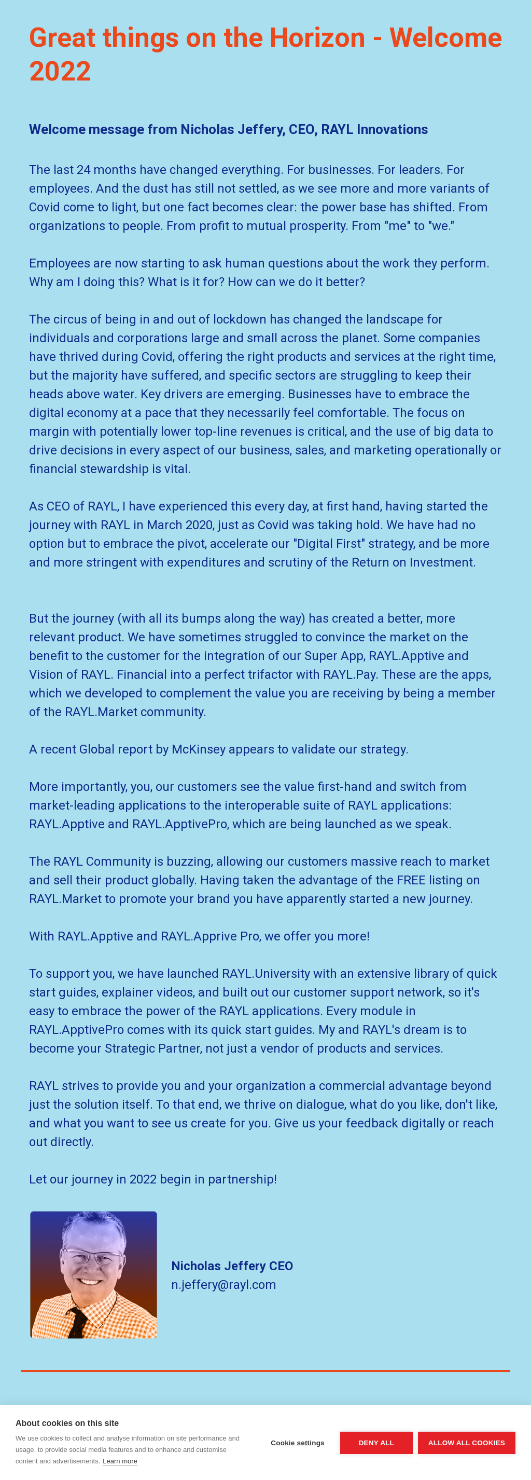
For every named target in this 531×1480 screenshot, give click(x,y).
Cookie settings (298, 1443)
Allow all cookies (466, 1443)
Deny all (376, 1443)
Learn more (120, 1461)
